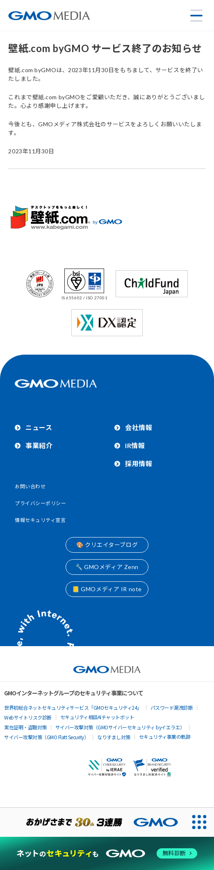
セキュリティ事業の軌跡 (165, 736)
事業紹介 (38, 445)
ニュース (38, 427)
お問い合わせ (30, 486)
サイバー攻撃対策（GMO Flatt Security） (46, 736)
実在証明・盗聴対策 (25, 727)
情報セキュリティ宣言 (40, 520)
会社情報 (138, 427)
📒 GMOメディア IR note (107, 588)
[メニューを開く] (196, 15)
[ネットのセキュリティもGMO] (107, 853)
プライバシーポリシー (40, 503)
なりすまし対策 (113, 736)
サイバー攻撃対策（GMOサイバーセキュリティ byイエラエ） (120, 727)
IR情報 (135, 445)
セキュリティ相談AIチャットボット (97, 716)
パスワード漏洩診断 (171, 707)
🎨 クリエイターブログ (107, 544)
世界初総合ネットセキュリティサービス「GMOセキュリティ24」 (73, 707)
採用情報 (138, 463)
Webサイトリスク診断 (28, 717)
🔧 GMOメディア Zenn (107, 566)
